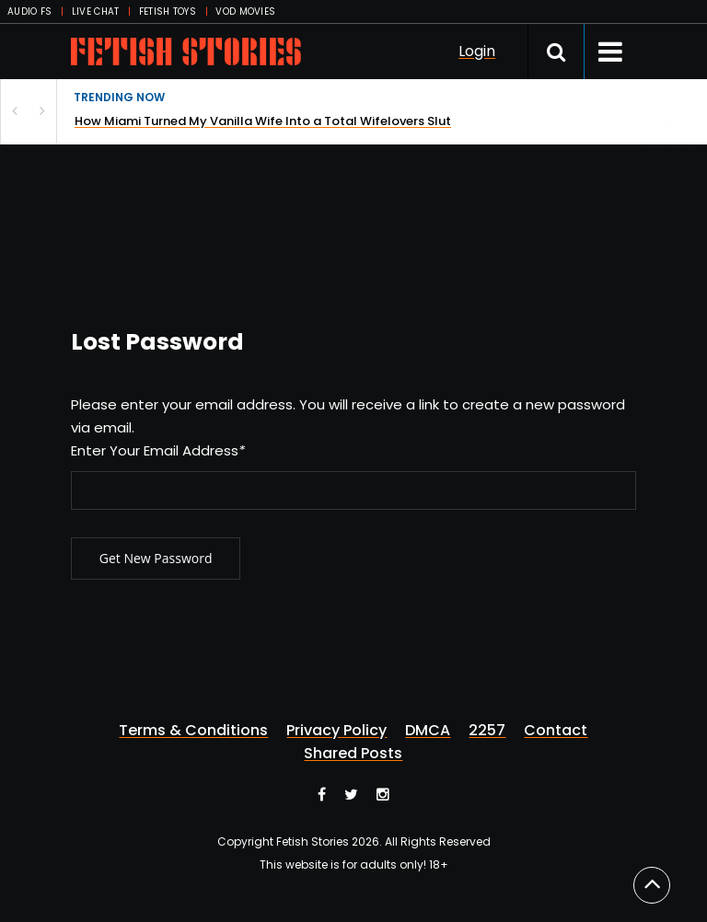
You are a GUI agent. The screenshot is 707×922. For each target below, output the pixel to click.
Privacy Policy (336, 730)
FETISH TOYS (167, 11)
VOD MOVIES (245, 11)
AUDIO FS (29, 11)
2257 (487, 730)
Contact (555, 730)
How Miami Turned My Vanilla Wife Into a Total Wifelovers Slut (263, 121)
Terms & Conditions (193, 730)
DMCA (427, 730)
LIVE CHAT (96, 11)
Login (476, 51)
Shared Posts (353, 753)
